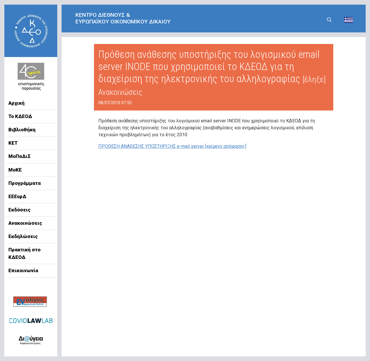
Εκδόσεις (19, 210)
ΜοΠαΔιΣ (19, 156)
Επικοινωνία (23, 270)
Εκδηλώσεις (23, 236)
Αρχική (16, 103)
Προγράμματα (24, 183)
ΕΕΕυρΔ (17, 196)
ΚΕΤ (13, 143)
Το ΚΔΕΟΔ (20, 116)
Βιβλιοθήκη (22, 129)
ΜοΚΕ (15, 170)
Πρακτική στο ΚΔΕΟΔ (24, 253)
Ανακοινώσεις (25, 223)
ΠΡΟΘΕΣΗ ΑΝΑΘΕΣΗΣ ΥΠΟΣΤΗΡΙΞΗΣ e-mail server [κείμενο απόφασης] (172, 146)
